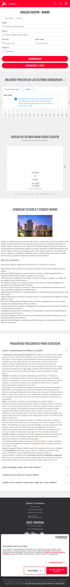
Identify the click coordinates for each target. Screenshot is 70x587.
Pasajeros (5, 48)
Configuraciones (56, 563)
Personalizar (34, 571)
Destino (4, 31)
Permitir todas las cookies (56, 571)
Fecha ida (5, 39)
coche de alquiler (39, 441)
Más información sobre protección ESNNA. (39, 584)
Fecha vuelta (39, 39)
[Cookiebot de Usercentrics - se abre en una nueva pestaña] (57, 537)
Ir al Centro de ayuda (35, 510)
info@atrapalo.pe (37, 529)
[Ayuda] (60, 3)
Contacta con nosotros (35, 512)
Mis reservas (35, 507)
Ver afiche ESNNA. (59, 584)
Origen (4, 23)
